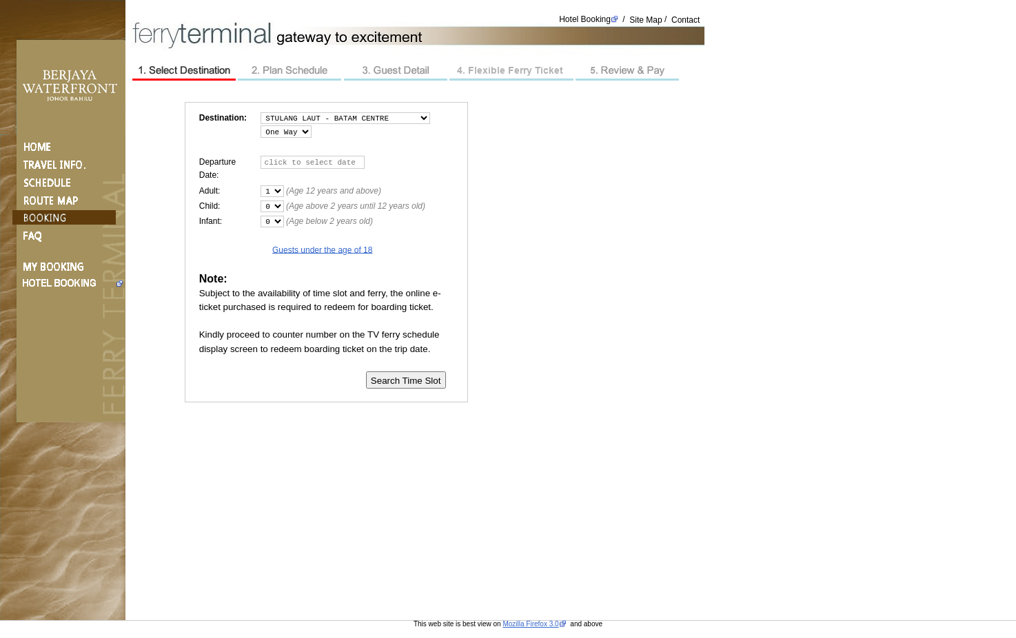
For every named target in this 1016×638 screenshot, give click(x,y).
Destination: (223, 118)
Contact (685, 19)
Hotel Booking (585, 19)
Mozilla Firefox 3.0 (530, 624)
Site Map (645, 19)
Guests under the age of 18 (322, 249)
